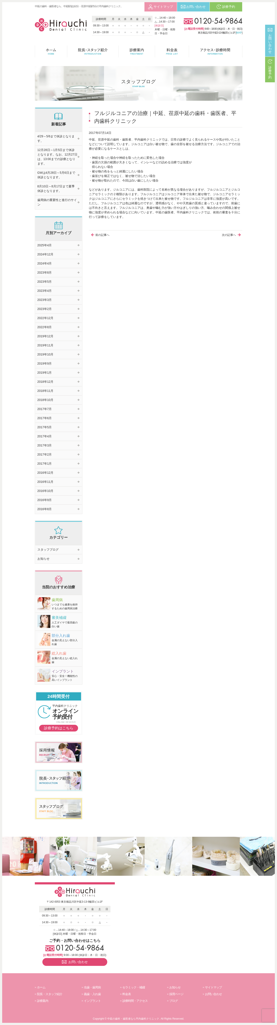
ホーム (41, 987)
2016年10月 (45, 491)
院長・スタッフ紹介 (49, 994)
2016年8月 (44, 509)
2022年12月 (45, 318)
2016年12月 (45, 472)
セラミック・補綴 (133, 987)
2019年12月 (45, 336)
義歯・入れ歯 (92, 994)
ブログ (173, 1000)
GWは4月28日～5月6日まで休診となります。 (56, 175)
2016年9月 (44, 500)
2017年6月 (44, 418)
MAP (239, 32)
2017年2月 (44, 454)
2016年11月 (45, 481)
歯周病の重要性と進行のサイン (57, 202)
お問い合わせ (213, 994)
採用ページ (176, 994)
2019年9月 (44, 363)
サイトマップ (213, 987)
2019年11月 (45, 345)
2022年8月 (44, 327)
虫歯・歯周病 (92, 987)
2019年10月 (45, 354)
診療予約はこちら (58, 728)
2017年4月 (44, 436)
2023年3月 (44, 300)
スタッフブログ (48, 549)
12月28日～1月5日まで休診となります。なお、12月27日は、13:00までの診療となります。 (57, 156)
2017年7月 (44, 409)
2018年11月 (45, 390)
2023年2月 (44, 309)
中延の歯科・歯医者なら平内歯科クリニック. (133, 1018)
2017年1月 (44, 463)
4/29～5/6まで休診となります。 (56, 139)
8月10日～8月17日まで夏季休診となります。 (56, 189)
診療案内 (42, 1000)
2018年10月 (45, 400)
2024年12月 (45, 254)
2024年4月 (44, 263)
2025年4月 (44, 245)
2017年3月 (44, 445)
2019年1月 (44, 372)
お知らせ (43, 558)
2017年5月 (44, 427)
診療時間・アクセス (135, 1000)
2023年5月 (44, 281)
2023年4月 (44, 290)
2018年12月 (45, 381)
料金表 (126, 994)
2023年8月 (44, 272)
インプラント (92, 1000)
